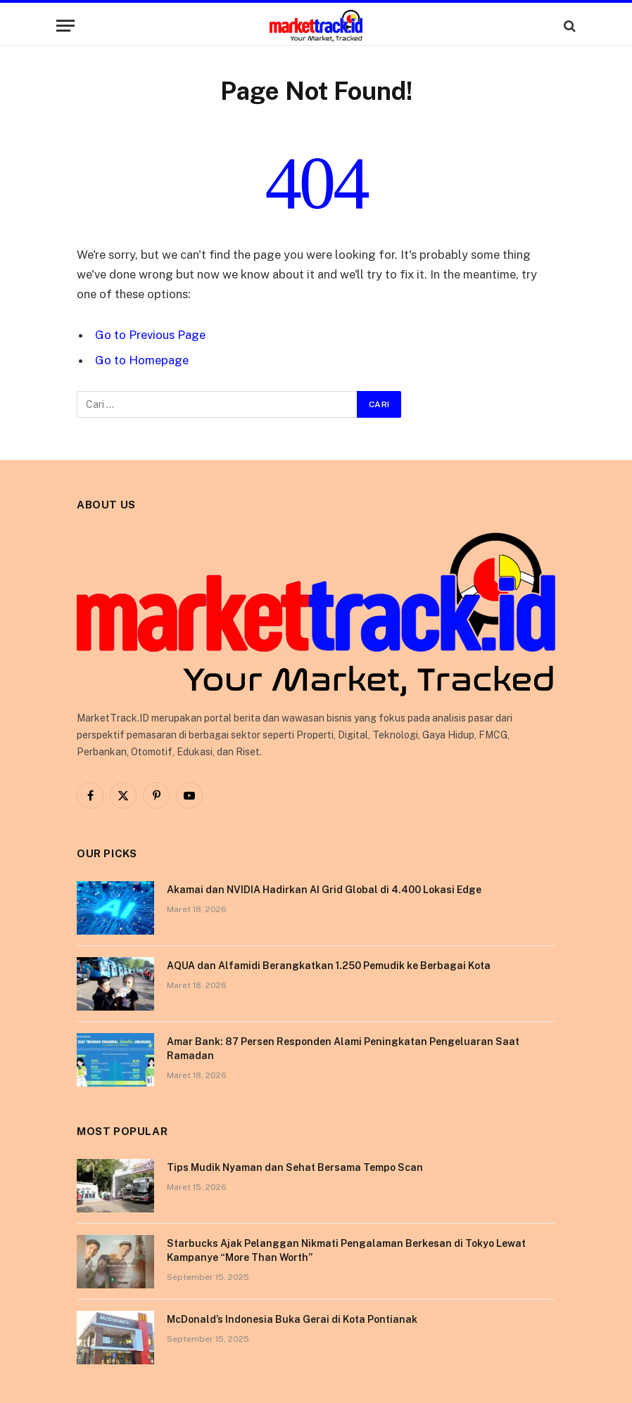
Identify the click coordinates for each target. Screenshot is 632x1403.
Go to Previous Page (150, 335)
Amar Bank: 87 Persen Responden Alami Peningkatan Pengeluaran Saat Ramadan (343, 1048)
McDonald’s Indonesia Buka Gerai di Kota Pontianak (292, 1319)
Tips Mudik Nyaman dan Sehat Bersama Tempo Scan (295, 1167)
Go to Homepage (142, 360)
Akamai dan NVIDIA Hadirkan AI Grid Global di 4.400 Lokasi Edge (324, 889)
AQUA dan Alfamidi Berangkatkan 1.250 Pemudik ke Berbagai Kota (329, 965)
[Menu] (65, 25)
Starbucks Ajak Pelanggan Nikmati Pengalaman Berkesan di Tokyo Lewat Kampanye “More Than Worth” (346, 1250)
